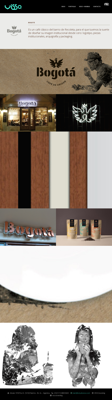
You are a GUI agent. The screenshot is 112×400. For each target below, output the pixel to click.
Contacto (97, 6)
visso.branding (57, 395)
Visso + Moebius (84, 6)
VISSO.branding (99, 393)
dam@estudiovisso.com (81, 393)
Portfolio (72, 6)
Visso (63, 6)
